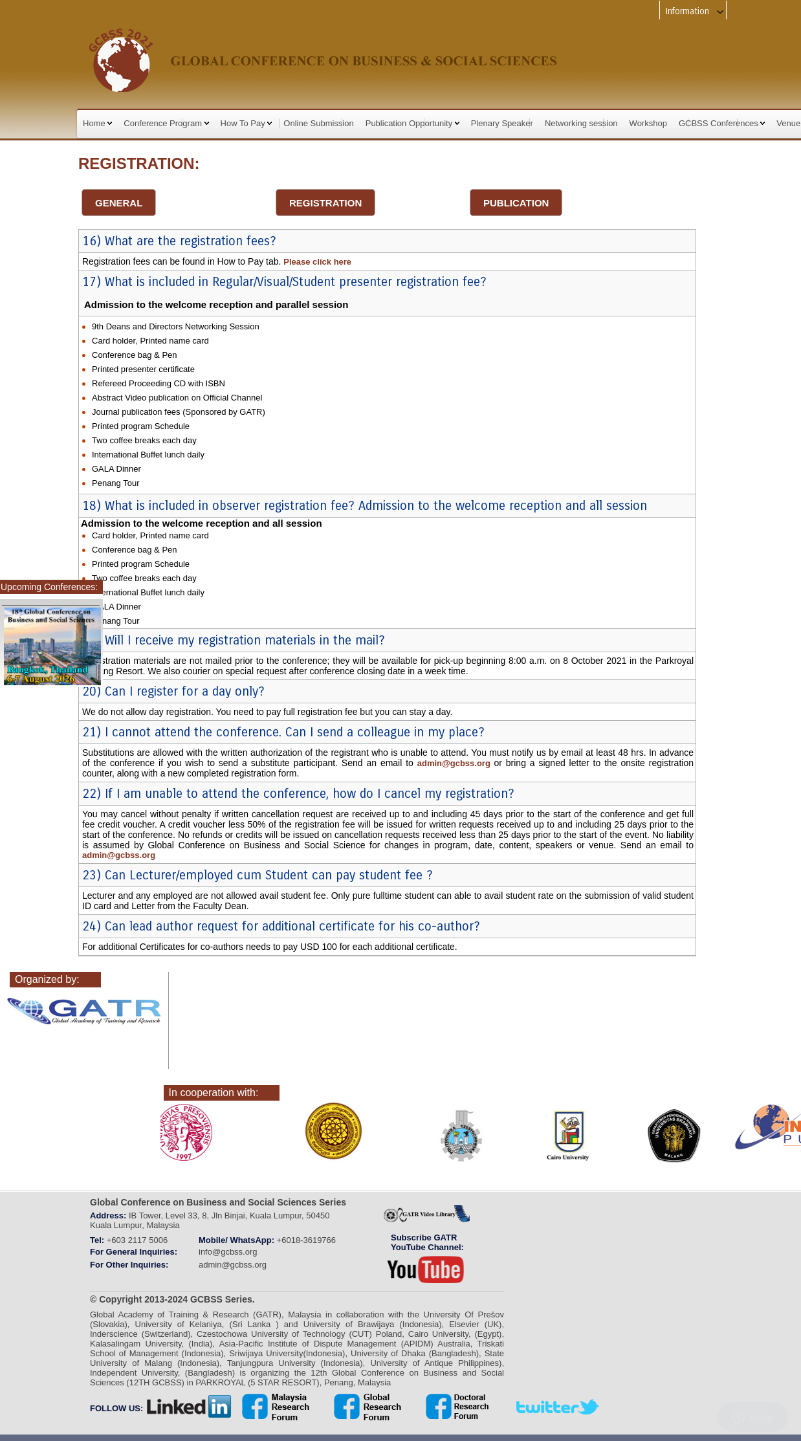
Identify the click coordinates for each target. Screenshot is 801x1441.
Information (695, 11)
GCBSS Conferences (722, 123)
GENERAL (118, 202)
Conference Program (166, 123)
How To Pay (246, 123)
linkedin (189, 1407)
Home (97, 123)
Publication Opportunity (412, 123)
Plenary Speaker (502, 123)
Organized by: (47, 979)
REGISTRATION (325, 202)
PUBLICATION (516, 202)
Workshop (648, 123)
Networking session (581, 123)
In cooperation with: (214, 1092)
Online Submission (318, 123)
